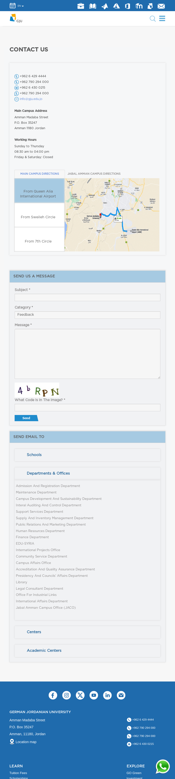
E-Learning (139, 6)
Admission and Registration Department (48, 486)
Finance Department (32, 537)
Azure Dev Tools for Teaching (116, 6)
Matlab (104, 6)
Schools (34, 455)
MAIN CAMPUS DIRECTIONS (39, 173)
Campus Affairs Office (33, 563)
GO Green (134, 773)
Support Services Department (39, 511)
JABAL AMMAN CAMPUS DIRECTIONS (91, 173)
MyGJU (150, 6)
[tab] (87, 455)
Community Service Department (41, 556)
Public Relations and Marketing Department (51, 524)
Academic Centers (44, 651)
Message (23, 325)
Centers (34, 632)
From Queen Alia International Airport (38, 194)
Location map (26, 742)
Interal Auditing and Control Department (48, 505)
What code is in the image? (40, 400)
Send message (27, 419)
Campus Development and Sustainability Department (59, 499)
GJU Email (161, 6)
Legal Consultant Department (39, 588)
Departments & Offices (48, 473)
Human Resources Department (40, 531)
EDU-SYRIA (25, 543)
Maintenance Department (36, 492)
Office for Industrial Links (36, 595)
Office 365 (127, 6)
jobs (80, 6)
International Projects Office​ (38, 550)
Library (93, 6)
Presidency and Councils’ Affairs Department (52, 576)
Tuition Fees (18, 773)
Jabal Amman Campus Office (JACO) (46, 607)
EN (19, 6)
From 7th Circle (38, 241)
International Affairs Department (42, 601)
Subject (22, 290)
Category (24, 307)
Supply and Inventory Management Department (54, 518)
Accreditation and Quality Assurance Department (55, 569)
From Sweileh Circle (38, 217)
